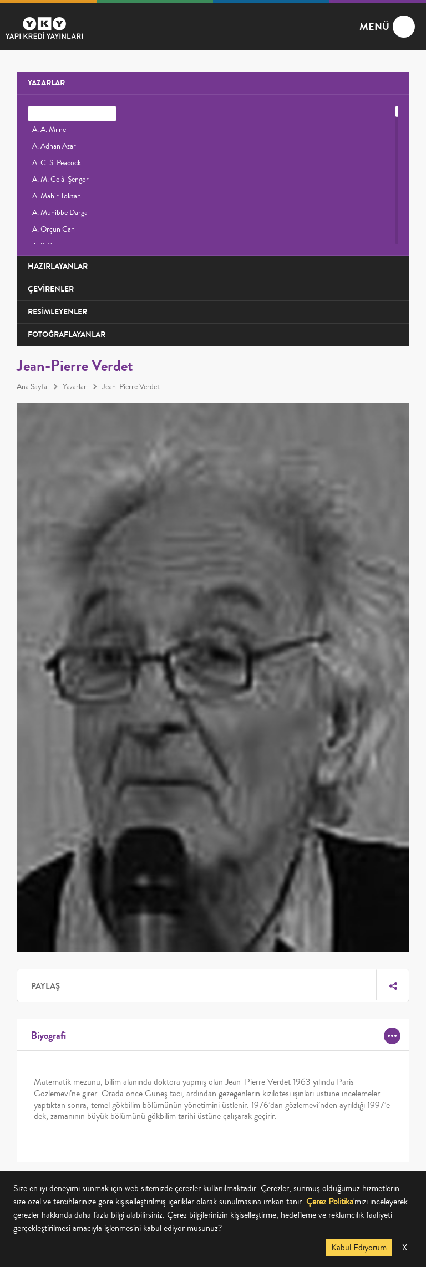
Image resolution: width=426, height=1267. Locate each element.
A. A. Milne (49, 129)
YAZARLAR (46, 83)
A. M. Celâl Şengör (60, 179)
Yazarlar (75, 386)
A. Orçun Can (53, 229)
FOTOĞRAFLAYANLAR (66, 334)
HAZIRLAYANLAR (58, 266)
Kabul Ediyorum (359, 1248)
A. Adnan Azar (54, 146)
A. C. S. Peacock (56, 162)
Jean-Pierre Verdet (131, 386)
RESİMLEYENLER (57, 312)
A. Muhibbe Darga (60, 212)
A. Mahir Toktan (56, 196)
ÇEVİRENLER (51, 289)
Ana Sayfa (32, 386)
